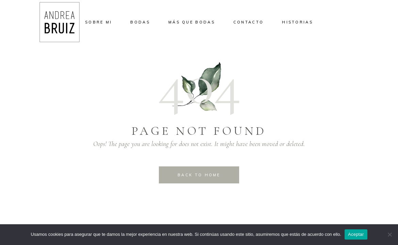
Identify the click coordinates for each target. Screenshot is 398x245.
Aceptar (356, 234)
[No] (389, 234)
